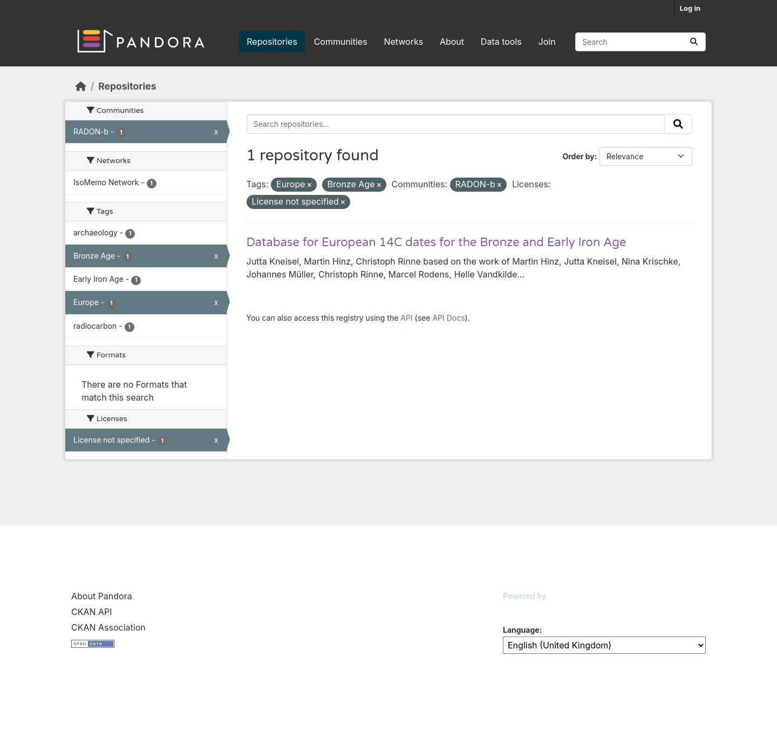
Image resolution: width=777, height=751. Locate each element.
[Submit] (694, 41)
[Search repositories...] (640, 41)
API (406, 317)
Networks (403, 41)
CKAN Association (108, 627)
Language (521, 629)
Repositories (272, 41)
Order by (578, 156)
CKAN (521, 609)
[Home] (81, 86)
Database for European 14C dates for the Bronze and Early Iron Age (436, 242)
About (452, 41)
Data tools (501, 41)
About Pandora (101, 596)
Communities (340, 41)
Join (547, 41)
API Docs (448, 317)
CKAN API (91, 611)
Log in (690, 8)
